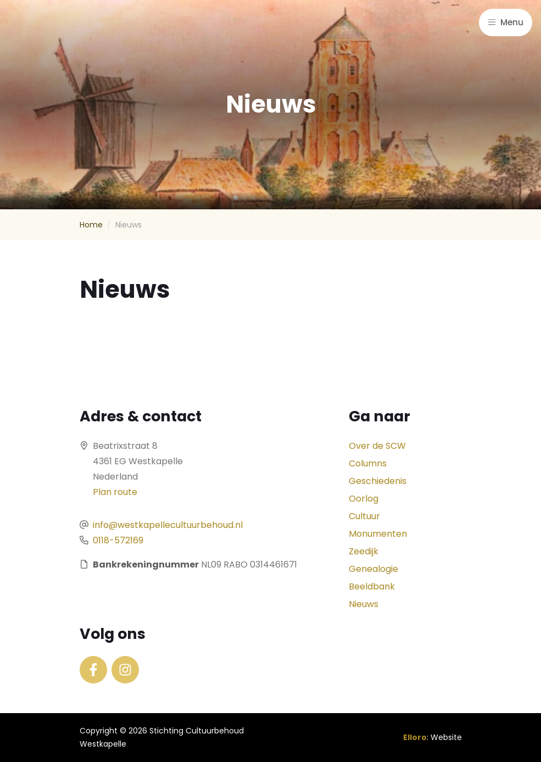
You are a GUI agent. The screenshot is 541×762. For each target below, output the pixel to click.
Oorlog (363, 498)
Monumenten (378, 533)
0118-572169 (118, 540)
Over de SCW (377, 446)
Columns (368, 463)
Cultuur (364, 516)
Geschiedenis (377, 481)
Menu (505, 22)
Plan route (115, 492)
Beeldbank (372, 586)
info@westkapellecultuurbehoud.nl (168, 525)
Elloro (415, 737)
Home (91, 224)
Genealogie (373, 569)
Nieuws (363, 604)
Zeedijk (363, 551)
